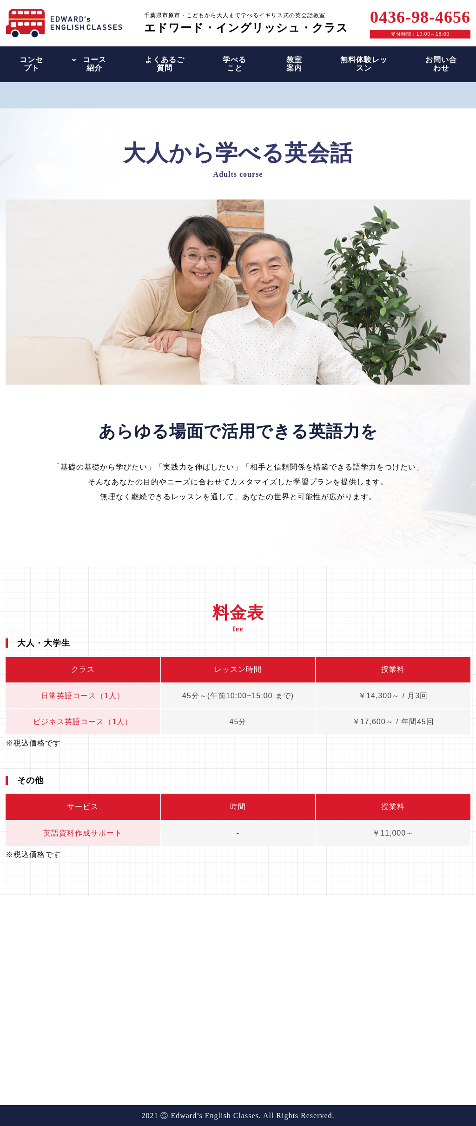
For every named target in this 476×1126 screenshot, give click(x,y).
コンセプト (31, 64)
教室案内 (294, 64)
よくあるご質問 (165, 64)
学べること (234, 64)
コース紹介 (94, 64)
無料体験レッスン (364, 64)
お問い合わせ (441, 64)
